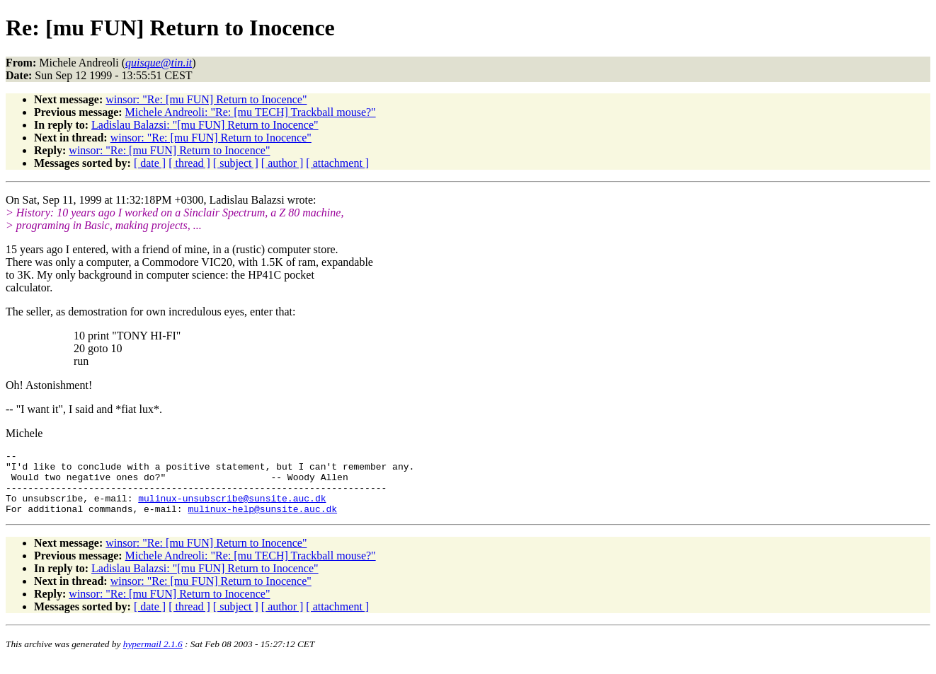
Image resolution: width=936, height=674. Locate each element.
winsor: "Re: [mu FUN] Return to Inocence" (206, 99)
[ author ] (282, 163)
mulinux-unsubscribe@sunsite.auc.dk (232, 508)
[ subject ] (235, 163)
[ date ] (150, 163)
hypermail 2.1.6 (153, 656)
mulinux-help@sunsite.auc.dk (262, 521)
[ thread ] (189, 163)
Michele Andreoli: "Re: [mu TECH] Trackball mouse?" (250, 112)
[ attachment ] (337, 163)
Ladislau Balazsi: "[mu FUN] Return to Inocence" (205, 125)
